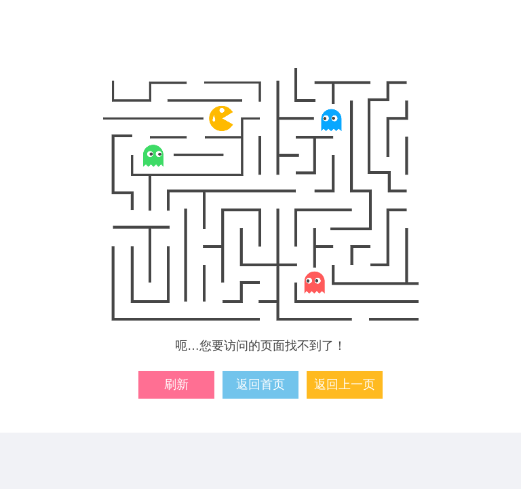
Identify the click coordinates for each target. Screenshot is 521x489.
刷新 (176, 384)
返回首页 (260, 384)
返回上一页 (344, 384)
